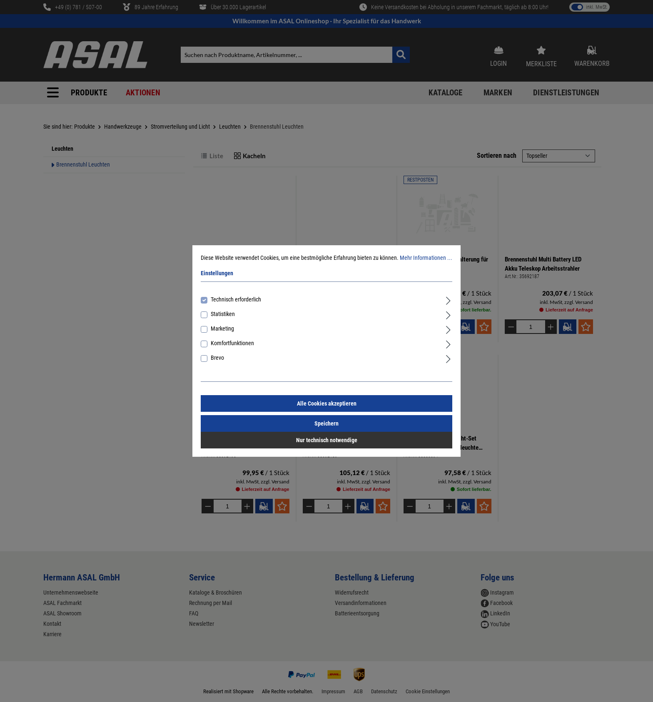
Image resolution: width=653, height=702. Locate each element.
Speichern (326, 423)
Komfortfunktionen (232, 343)
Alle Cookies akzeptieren (326, 403)
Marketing (222, 328)
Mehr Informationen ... (426, 257)
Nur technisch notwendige (326, 440)
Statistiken (223, 314)
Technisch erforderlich (236, 299)
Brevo (217, 357)
